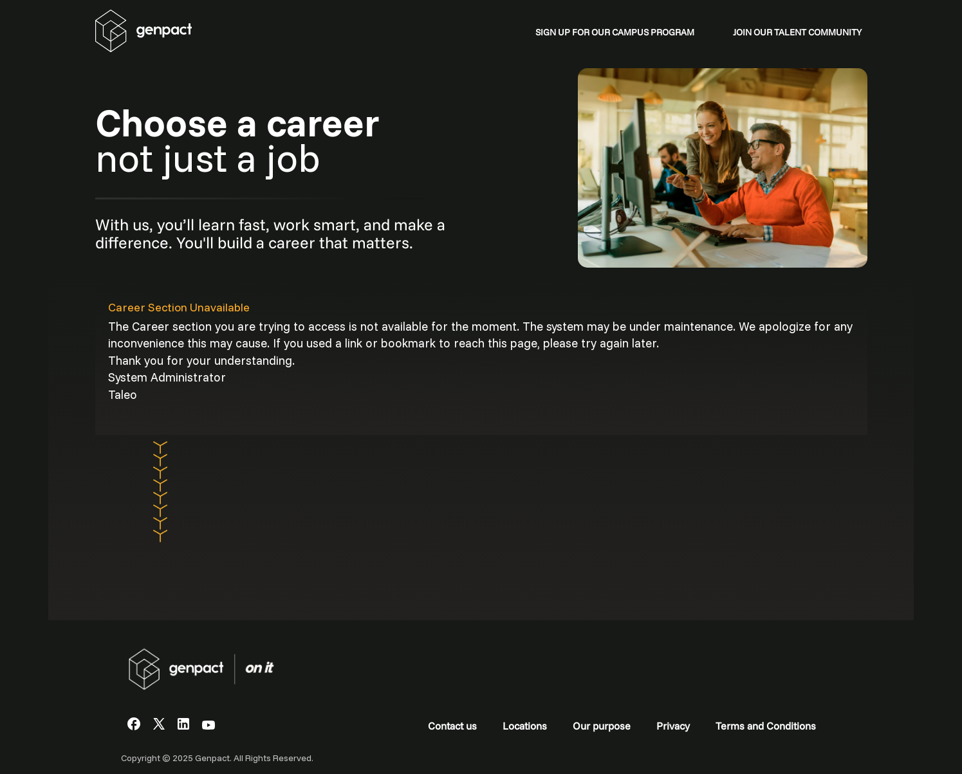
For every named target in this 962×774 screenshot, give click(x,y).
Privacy (673, 725)
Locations (525, 725)
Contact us (452, 725)
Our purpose (602, 725)
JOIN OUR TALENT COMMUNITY (797, 32)
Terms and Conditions (766, 725)
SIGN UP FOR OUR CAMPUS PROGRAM (614, 32)
